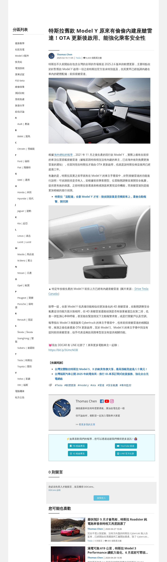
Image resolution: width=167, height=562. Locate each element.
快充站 (18, 61)
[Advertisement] (83, 17)
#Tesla (59, 385)
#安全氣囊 (112, 385)
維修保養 (19, 86)
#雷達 (101, 385)
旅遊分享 (19, 105)
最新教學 (19, 43)
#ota (93, 385)
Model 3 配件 (22, 55)
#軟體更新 (70, 385)
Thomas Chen (64, 54)
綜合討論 (19, 111)
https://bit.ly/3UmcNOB (63, 350)
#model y (83, 385)
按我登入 (101, 497)
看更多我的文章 (87, 424)
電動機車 (19, 391)
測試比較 (19, 92)
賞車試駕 (19, 74)
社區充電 (19, 49)
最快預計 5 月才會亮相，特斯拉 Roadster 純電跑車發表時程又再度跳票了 (117, 521)
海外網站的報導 (63, 154)
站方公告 (19, 397)
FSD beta (20, 80)
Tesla (78, 57)
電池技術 (19, 68)
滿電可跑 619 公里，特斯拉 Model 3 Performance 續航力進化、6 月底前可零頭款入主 (118, 550)
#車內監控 (125, 385)
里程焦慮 (19, 99)
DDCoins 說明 (54, 490)
